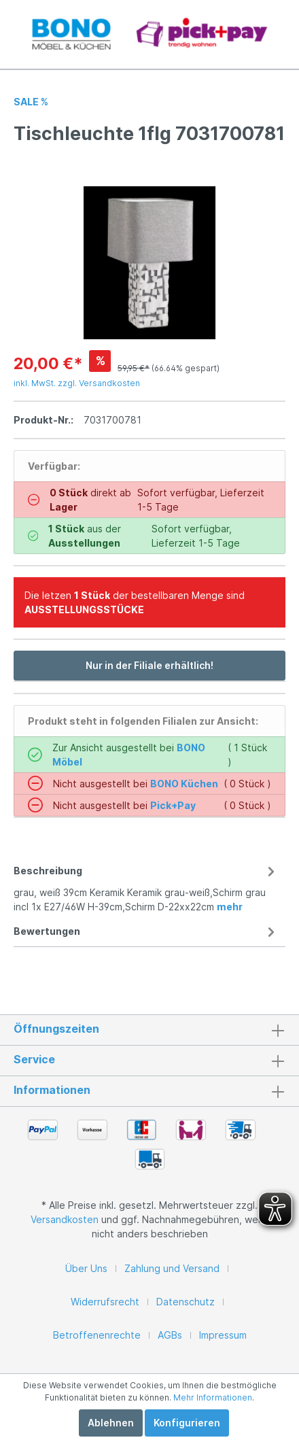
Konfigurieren (187, 1422)
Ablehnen (111, 1422)
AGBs (170, 1335)
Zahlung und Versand (171, 1268)
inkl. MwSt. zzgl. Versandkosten (77, 383)
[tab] (146, 886)
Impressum (223, 1335)
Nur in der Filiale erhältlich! (149, 665)
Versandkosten (65, 1219)
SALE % (31, 101)
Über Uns (86, 1268)
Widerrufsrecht (105, 1301)
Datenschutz (185, 1301)
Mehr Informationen (212, 1397)
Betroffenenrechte (97, 1335)
